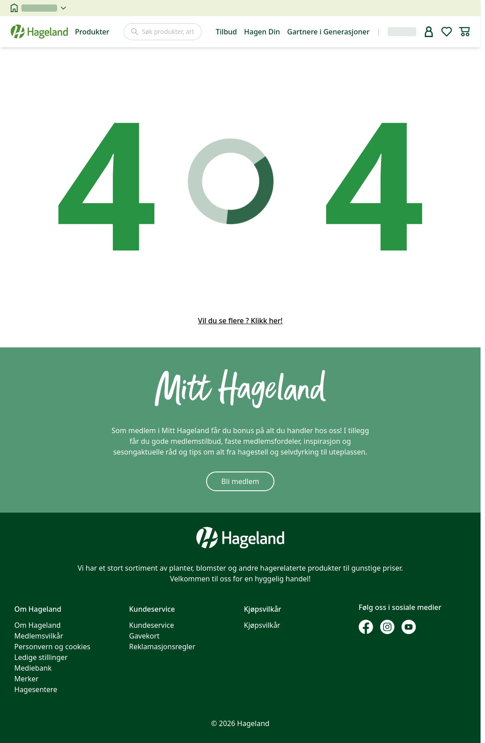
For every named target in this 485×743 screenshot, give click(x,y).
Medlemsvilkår (38, 636)
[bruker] (428, 31)
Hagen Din (262, 32)
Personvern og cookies (52, 646)
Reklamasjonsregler (162, 646)
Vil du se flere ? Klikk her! (240, 321)
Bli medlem (240, 481)
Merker (26, 679)
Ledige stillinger (41, 657)
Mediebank (33, 668)
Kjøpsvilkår (262, 625)
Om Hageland (37, 625)
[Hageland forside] (39, 31)
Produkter (92, 32)
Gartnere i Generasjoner (328, 32)
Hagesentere (35, 689)
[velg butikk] (43, 8)
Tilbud (226, 32)
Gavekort (144, 636)
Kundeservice (151, 625)
